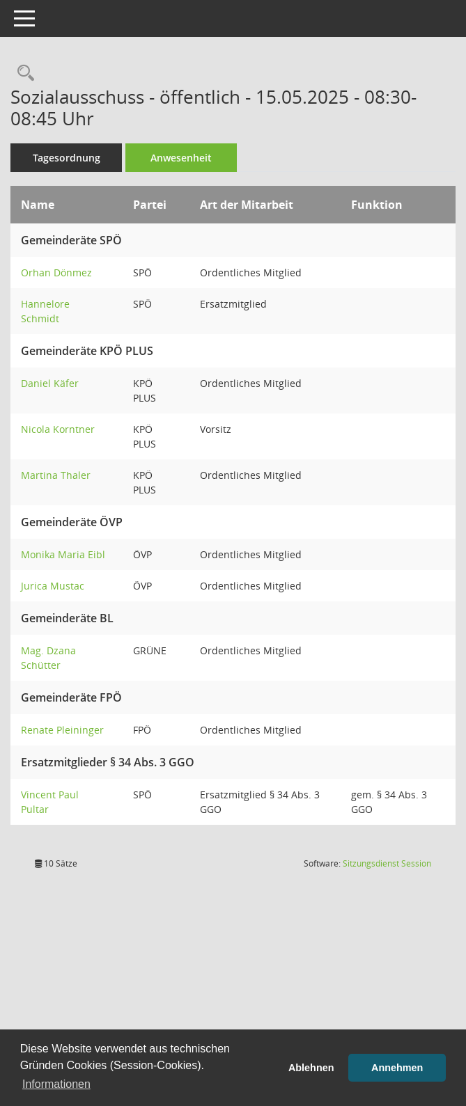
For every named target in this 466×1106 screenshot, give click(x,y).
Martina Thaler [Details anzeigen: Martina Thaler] (56, 475)
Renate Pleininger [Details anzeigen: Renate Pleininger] (62, 729)
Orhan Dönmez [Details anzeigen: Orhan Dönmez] (56, 272)
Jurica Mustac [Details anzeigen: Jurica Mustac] (52, 585)
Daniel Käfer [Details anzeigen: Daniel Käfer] (50, 383)
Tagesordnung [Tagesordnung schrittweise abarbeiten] (66, 157)
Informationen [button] (56, 1084)
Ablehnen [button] (311, 1067)
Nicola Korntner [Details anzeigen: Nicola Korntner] (58, 429)
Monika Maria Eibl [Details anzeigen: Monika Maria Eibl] (63, 554)
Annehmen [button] (397, 1067)
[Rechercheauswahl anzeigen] (22, 73)
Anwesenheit (181, 157)
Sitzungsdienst (387, 863)
